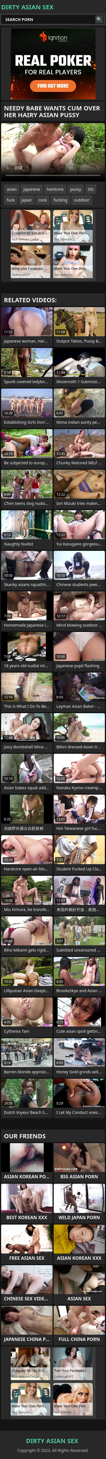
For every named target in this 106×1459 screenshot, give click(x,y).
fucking (61, 200)
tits (91, 189)
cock (42, 200)
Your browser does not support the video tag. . (53, 152)
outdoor (81, 200)
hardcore (55, 189)
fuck (11, 200)
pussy (75, 189)
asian (12, 189)
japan (26, 200)
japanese (31, 189)
